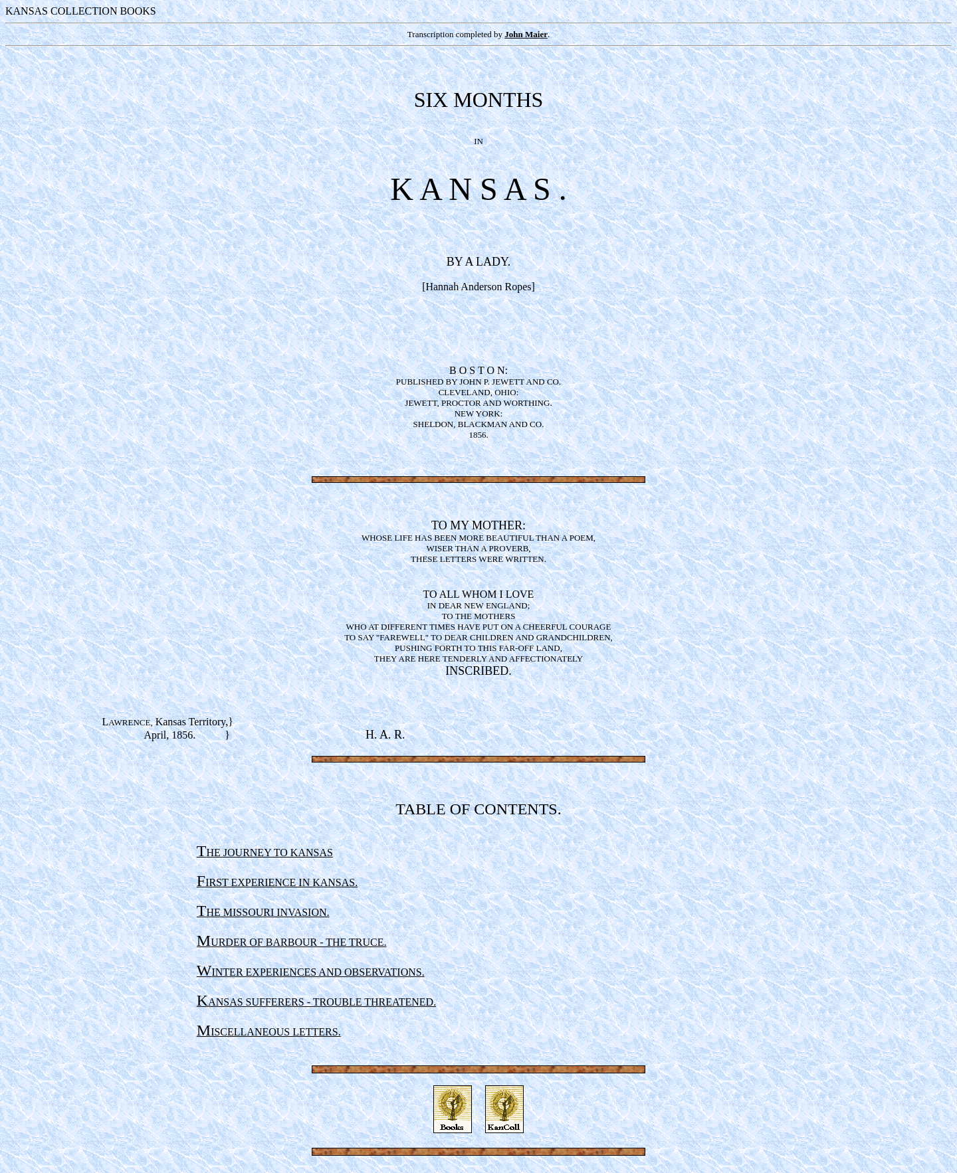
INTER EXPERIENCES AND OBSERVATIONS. (311, 972)
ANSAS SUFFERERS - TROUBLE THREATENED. (316, 1002)
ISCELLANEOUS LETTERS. (269, 1032)
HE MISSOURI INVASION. (263, 912)
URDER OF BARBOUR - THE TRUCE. (292, 942)
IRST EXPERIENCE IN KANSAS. (277, 882)
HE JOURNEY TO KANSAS (265, 852)
